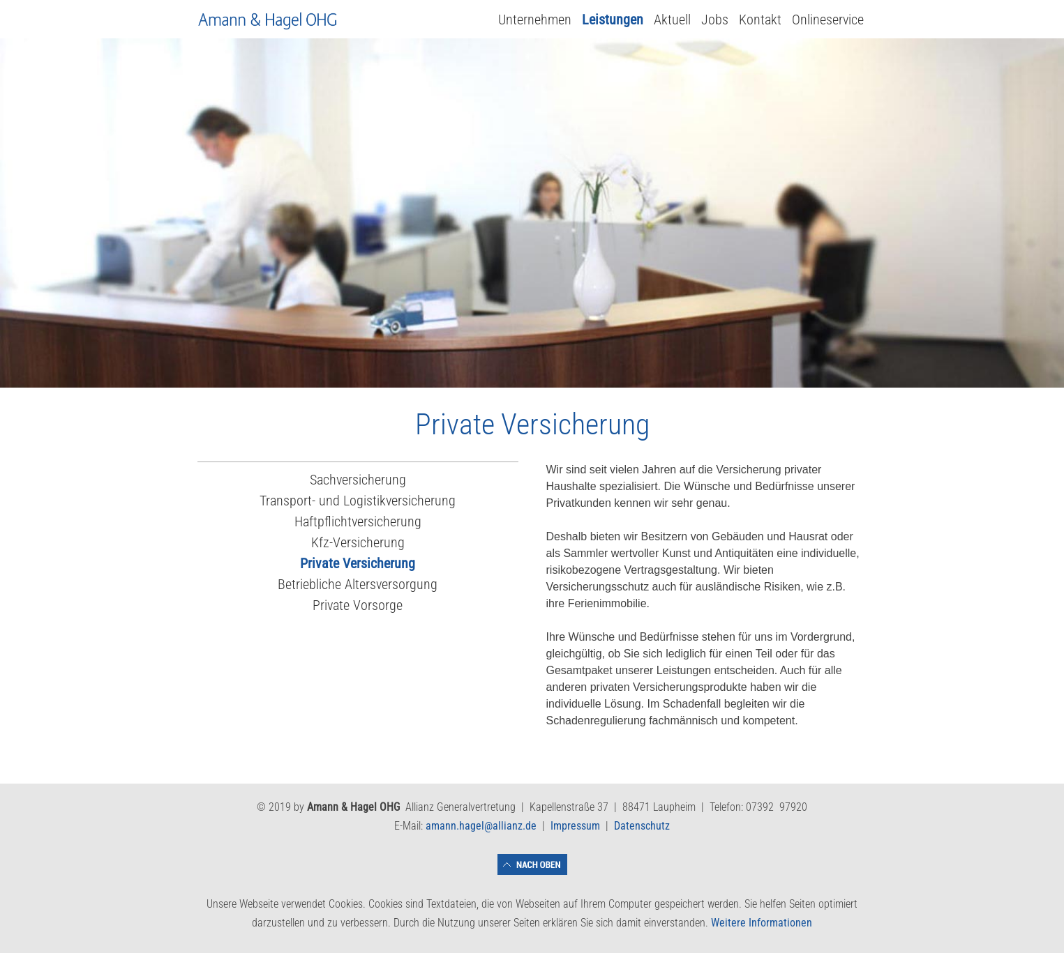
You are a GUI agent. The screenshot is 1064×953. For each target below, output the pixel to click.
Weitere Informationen (761, 922)
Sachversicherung (358, 479)
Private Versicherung (357, 563)
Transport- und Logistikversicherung (358, 500)
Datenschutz (642, 825)
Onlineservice (828, 19)
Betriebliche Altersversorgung (357, 584)
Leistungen (612, 19)
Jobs (714, 19)
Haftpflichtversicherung (357, 521)
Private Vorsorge (358, 605)
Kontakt (760, 19)
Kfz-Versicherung (358, 542)
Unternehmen (534, 19)
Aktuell (672, 19)
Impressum (575, 825)
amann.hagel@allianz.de (481, 825)
